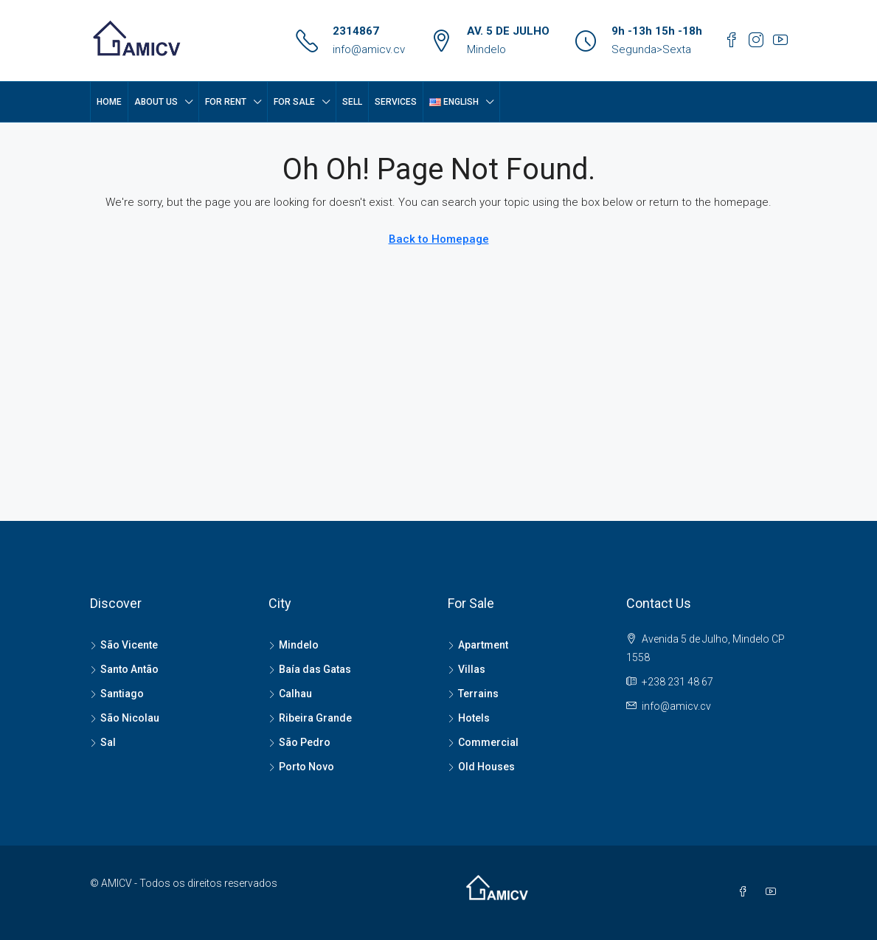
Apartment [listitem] (478, 645)
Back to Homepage (439, 239)
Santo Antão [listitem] (124, 669)
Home (109, 102)
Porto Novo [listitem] (301, 767)
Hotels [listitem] (469, 718)
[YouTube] (774, 892)
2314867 (356, 31)
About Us (156, 102)
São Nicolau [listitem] (124, 718)
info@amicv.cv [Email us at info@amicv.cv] (676, 706)
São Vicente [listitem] (124, 645)
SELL (352, 102)
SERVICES (396, 102)
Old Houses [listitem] (481, 767)
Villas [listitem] (466, 669)
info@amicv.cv (369, 49)
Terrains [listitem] (473, 693)
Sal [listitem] (103, 742)
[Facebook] (746, 892)
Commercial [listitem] (483, 742)
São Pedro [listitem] (299, 742)
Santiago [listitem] (117, 693)
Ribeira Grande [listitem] (310, 718)
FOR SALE (294, 102)
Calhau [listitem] (290, 693)
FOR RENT (225, 102)
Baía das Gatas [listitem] (309, 669)
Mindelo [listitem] (293, 645)
